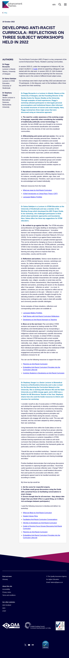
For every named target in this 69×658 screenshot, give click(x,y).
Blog (5, 13)
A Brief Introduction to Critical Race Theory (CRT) (40, 193)
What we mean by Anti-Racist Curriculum (37, 190)
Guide (35, 69)
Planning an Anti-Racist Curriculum (35, 364)
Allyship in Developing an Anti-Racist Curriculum (40, 523)
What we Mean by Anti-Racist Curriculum (37, 513)
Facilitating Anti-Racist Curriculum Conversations (40, 519)
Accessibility (6, 589)
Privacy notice (6, 592)
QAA (3, 608)
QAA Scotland (6, 605)
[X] (25, 645)
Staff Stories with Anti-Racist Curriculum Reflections (41, 316)
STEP (4, 611)
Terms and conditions (8, 595)
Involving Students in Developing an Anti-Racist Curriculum (43, 373)
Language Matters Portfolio (32, 197)
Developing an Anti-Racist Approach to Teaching (40, 319)
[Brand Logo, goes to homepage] (12, 4)
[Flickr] (33, 645)
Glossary (5, 579)
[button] (54, 4)
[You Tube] (29, 645)
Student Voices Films (30, 516)
